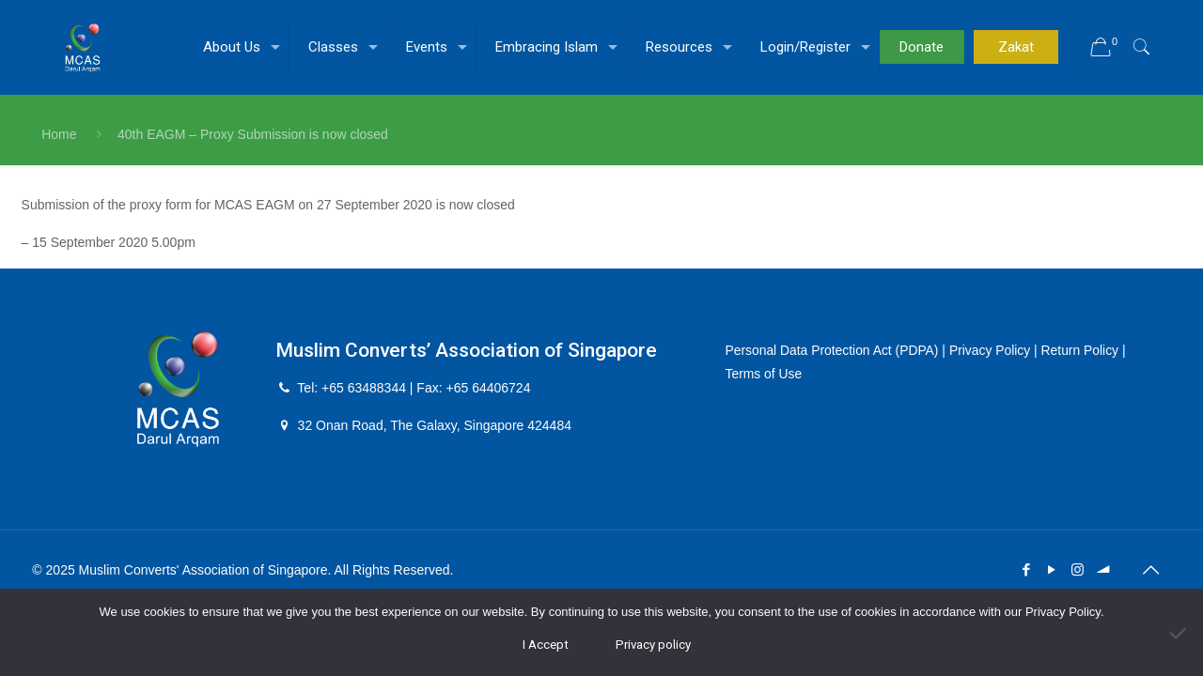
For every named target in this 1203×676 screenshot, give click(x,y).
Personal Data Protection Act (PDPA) (833, 350)
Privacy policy (653, 645)
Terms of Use (764, 373)
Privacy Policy (992, 350)
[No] (1179, 632)
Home (58, 134)
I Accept (546, 645)
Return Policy (1083, 350)
